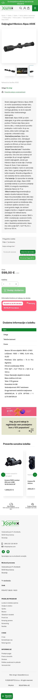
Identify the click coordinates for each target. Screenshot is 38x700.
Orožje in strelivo (7, 606)
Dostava (4, 659)
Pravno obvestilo (7, 656)
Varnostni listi (6, 665)
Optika (4, 609)
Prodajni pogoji (6, 653)
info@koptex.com (8, 546)
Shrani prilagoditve (27, 258)
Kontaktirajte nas (7, 640)
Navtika (4, 626)
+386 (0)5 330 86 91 (10, 544)
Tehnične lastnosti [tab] (9, 339)
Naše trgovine (6, 643)
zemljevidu (7, 580)
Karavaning (5, 623)
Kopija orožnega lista (9, 246)
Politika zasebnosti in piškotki (11, 662)
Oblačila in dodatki (8, 614)
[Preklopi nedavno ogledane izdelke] (7, 696)
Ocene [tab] (6, 344)
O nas (3, 637)
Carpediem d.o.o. (23, 675)
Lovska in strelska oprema (10, 603)
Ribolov (4, 612)
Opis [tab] (4, 330)
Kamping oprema (7, 620)
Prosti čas (5, 617)
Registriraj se (24, 685)
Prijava (11, 685)
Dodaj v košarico (14, 290)
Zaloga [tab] (6, 334)
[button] (35, 475)
